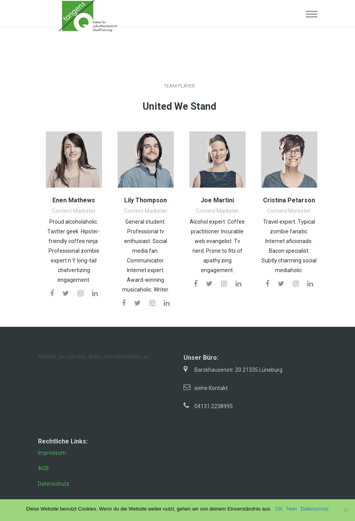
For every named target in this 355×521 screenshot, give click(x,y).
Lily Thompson (145, 200)
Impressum (52, 453)
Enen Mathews (73, 200)
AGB (43, 468)
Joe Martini (217, 200)
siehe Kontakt (211, 388)
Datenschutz (53, 484)
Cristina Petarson (289, 200)
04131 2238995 (213, 406)
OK (279, 509)
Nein (292, 509)
